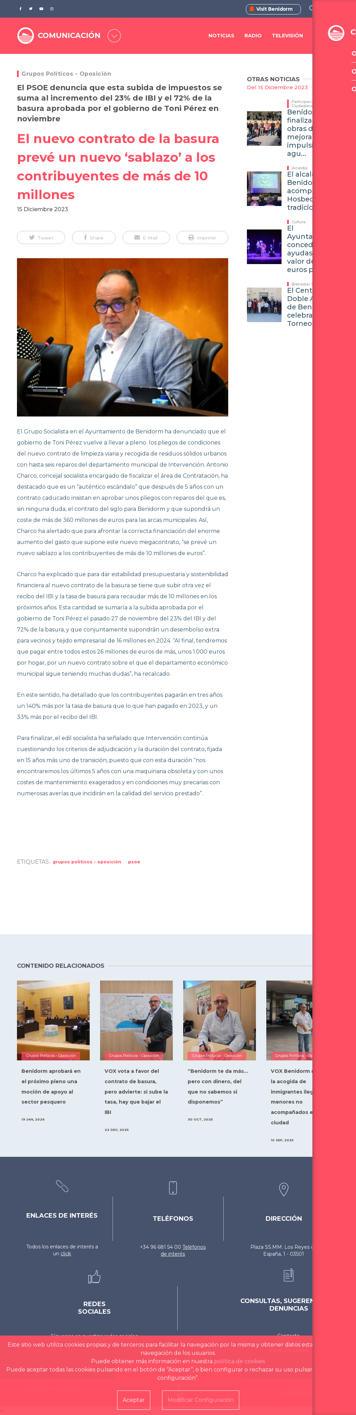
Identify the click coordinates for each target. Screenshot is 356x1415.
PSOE (134, 861)
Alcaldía (300, 168)
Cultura (298, 221)
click (66, 1253)
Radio (253, 36)
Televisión (287, 36)
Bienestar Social (307, 284)
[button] (41, 237)
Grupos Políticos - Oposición (66, 74)
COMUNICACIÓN (71, 35)
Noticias (221, 36)
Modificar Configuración (201, 1400)
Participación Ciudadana (304, 103)
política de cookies (239, 1361)
